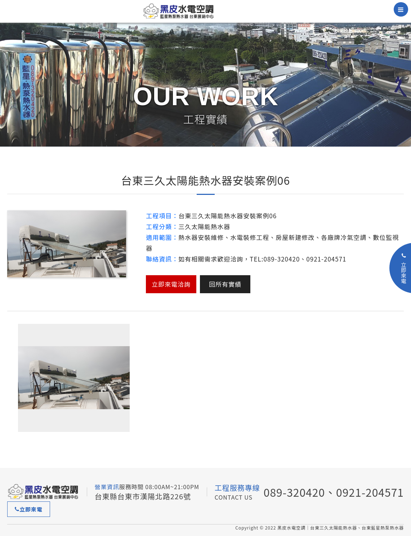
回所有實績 (225, 284)
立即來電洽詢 (171, 284)
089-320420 (294, 492)
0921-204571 (370, 492)
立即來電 (29, 509)
